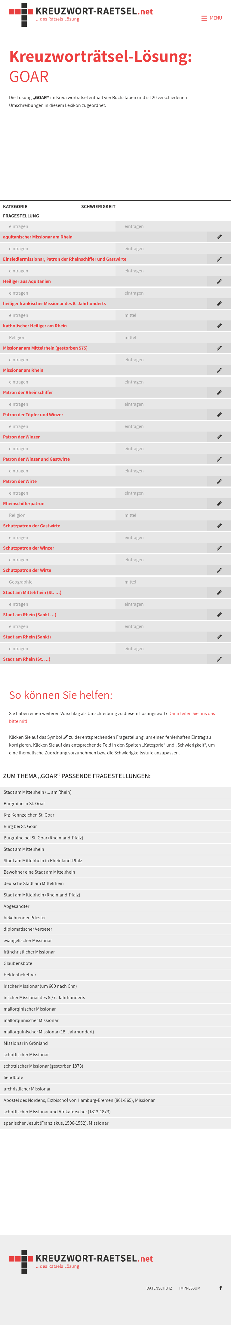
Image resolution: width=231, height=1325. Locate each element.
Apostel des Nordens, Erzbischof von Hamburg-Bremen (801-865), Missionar (79, 1100)
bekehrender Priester (25, 917)
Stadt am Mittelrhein (24, 849)
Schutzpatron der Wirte (27, 570)
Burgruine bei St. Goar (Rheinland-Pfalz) (43, 838)
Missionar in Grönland (26, 1043)
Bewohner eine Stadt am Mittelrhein (39, 872)
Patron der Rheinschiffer (28, 392)
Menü (211, 18)
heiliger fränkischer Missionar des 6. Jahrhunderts (54, 303)
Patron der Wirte (20, 481)
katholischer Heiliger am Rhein (35, 326)
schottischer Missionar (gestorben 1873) (43, 1066)
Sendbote (13, 1077)
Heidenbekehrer (20, 975)
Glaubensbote (18, 963)
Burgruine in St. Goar (24, 803)
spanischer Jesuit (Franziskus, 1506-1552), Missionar (56, 1123)
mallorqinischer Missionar (30, 1009)
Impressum (189, 1288)
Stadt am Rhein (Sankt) (27, 637)
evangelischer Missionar (28, 940)
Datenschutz (159, 1288)
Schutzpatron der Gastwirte (31, 526)
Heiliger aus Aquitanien (27, 281)
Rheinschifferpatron (24, 503)
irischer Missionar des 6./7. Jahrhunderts (44, 997)
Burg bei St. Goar (20, 826)
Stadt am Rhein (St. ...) (26, 659)
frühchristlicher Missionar (29, 952)
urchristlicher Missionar (27, 1089)
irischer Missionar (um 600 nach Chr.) (40, 986)
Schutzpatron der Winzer (28, 548)
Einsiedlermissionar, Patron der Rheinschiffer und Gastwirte (64, 259)
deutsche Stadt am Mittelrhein (34, 883)
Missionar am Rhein (23, 370)
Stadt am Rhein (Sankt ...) (29, 614)
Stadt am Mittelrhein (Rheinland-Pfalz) (42, 895)
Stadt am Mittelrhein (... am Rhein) (38, 792)
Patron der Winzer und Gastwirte (36, 459)
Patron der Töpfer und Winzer (33, 414)
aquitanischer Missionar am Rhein (37, 237)
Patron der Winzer (21, 437)
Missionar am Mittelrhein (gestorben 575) (45, 348)
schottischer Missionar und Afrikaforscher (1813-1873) (57, 1111)
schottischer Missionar (26, 1054)
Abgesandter (16, 906)
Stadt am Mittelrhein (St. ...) (32, 592)
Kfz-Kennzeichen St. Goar (29, 815)
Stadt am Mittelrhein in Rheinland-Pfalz (43, 860)
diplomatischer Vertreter (28, 929)
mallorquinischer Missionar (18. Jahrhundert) (49, 1032)
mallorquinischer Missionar (31, 1020)
